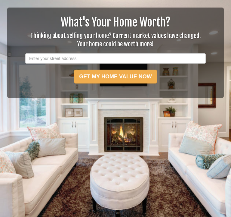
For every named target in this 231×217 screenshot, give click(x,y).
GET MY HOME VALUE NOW (115, 77)
